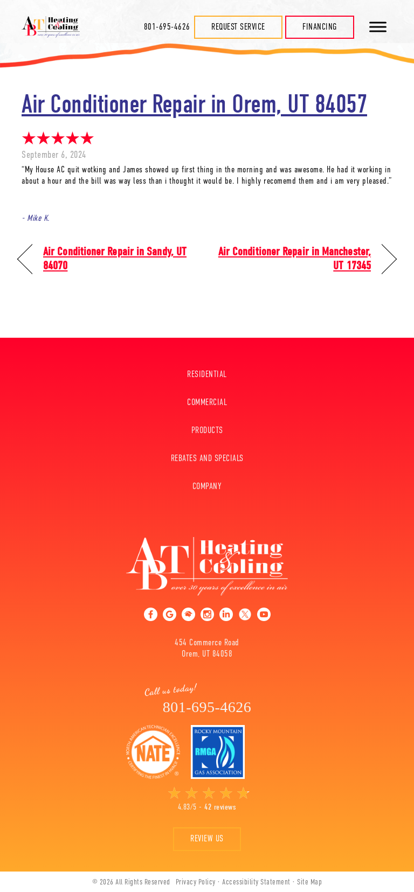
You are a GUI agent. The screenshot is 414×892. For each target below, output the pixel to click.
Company (207, 486)
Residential (207, 374)
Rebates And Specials (207, 458)
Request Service (238, 27)
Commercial (207, 402)
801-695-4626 (167, 27)
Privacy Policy (196, 881)
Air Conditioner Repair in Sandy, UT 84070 (115, 259)
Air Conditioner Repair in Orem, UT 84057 (194, 104)
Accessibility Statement (256, 881)
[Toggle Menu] (378, 27)
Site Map (309, 881)
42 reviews (220, 807)
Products (207, 430)
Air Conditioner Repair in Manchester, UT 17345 (294, 259)
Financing (319, 27)
